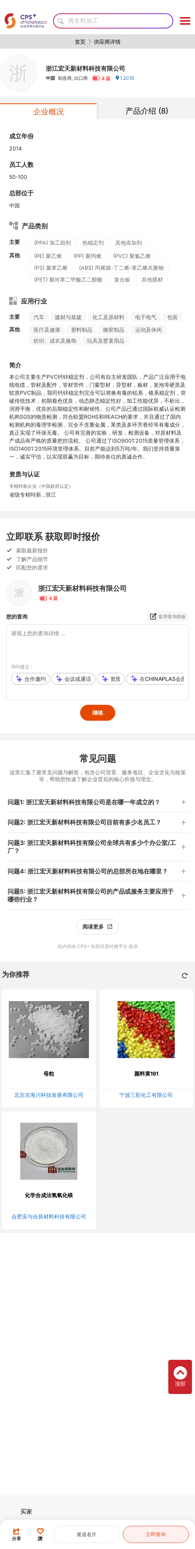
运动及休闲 (148, 329)
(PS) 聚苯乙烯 (51, 267)
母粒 (49, 1073)
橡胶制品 (113, 329)
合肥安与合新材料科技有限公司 (48, 1216)
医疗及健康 (47, 329)
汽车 (39, 317)
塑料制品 (81, 329)
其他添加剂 (128, 242)
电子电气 (145, 317)
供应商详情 (107, 41)
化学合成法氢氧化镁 (49, 1195)
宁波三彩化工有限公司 (146, 1095)
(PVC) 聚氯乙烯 (132, 256)
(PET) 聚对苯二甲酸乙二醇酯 (68, 279)
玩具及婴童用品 (105, 340)
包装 (172, 317)
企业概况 (48, 111)
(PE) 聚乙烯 (48, 256)
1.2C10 (124, 78)
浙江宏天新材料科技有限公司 (85, 68)
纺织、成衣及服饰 (55, 340)
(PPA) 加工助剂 (52, 242)
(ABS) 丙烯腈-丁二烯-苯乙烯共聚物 (121, 267)
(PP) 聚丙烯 (87, 256)
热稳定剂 (93, 242)
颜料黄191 (146, 1073)
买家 (26, 1511)
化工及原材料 (108, 317)
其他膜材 (152, 279)
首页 (80, 41)
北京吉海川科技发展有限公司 (49, 1095)
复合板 (122, 279)
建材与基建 (68, 317)
